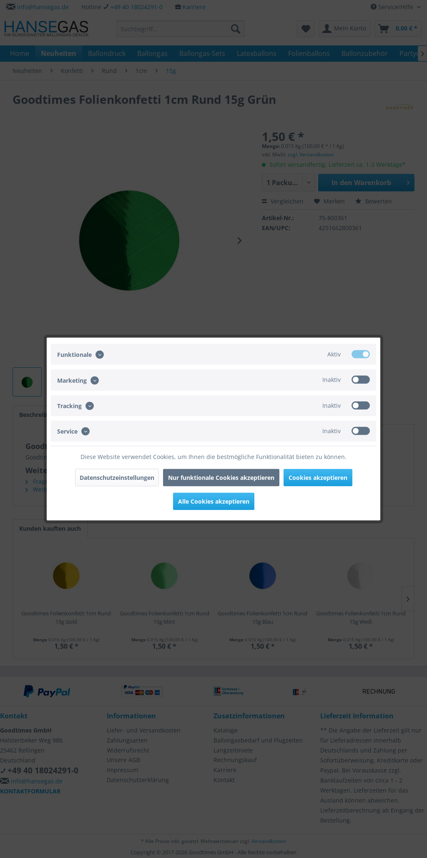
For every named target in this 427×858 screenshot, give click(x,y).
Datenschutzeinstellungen (117, 478)
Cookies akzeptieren (318, 478)
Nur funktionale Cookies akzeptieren (221, 478)
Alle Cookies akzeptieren (213, 501)
